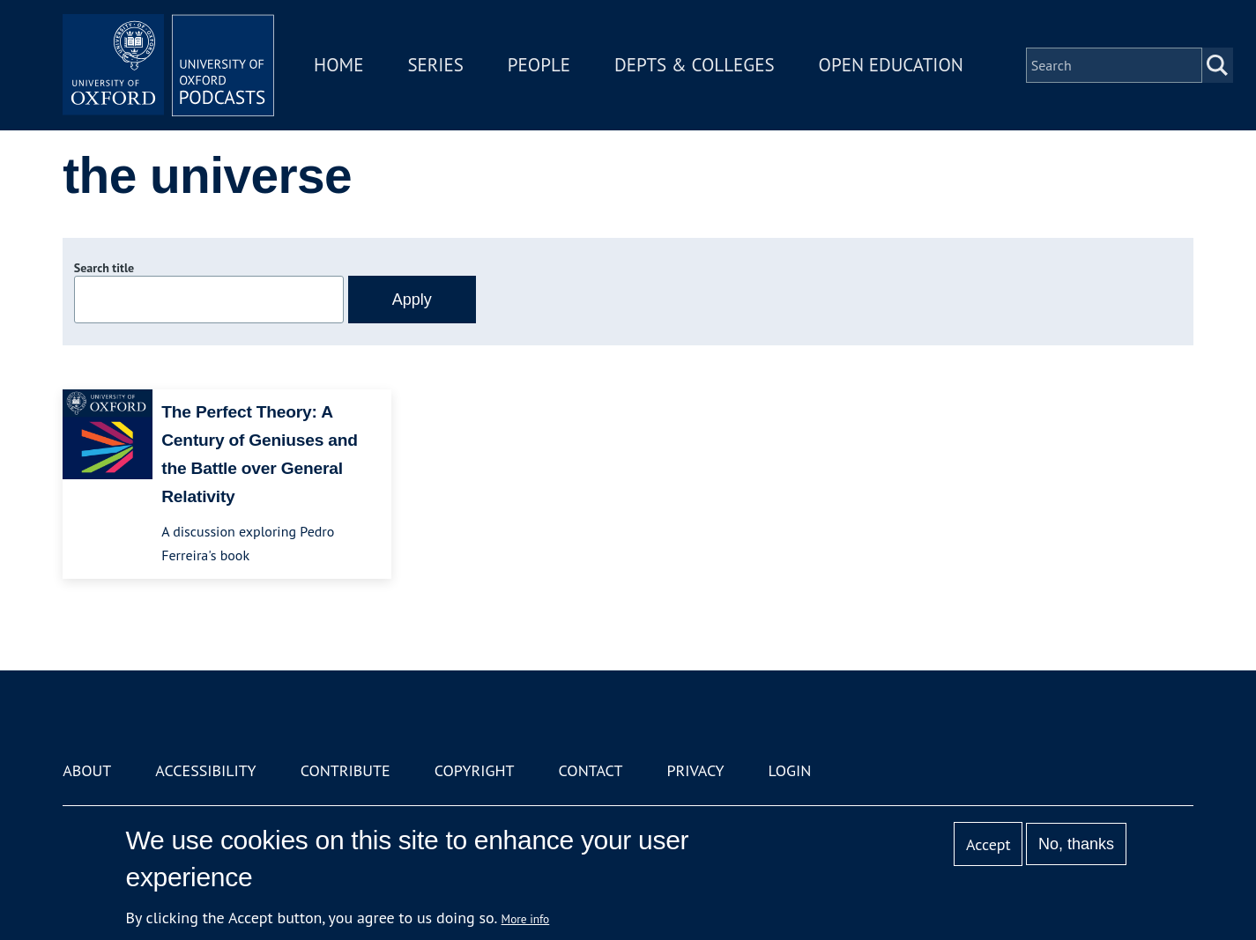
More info (526, 919)
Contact (591, 770)
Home (338, 65)
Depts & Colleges (694, 65)
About (87, 770)
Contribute (345, 770)
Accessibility (205, 770)
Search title (104, 268)
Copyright (475, 770)
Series (435, 65)
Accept (988, 844)
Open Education (891, 65)
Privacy (695, 770)
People (539, 65)
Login (790, 770)
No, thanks (1076, 844)
